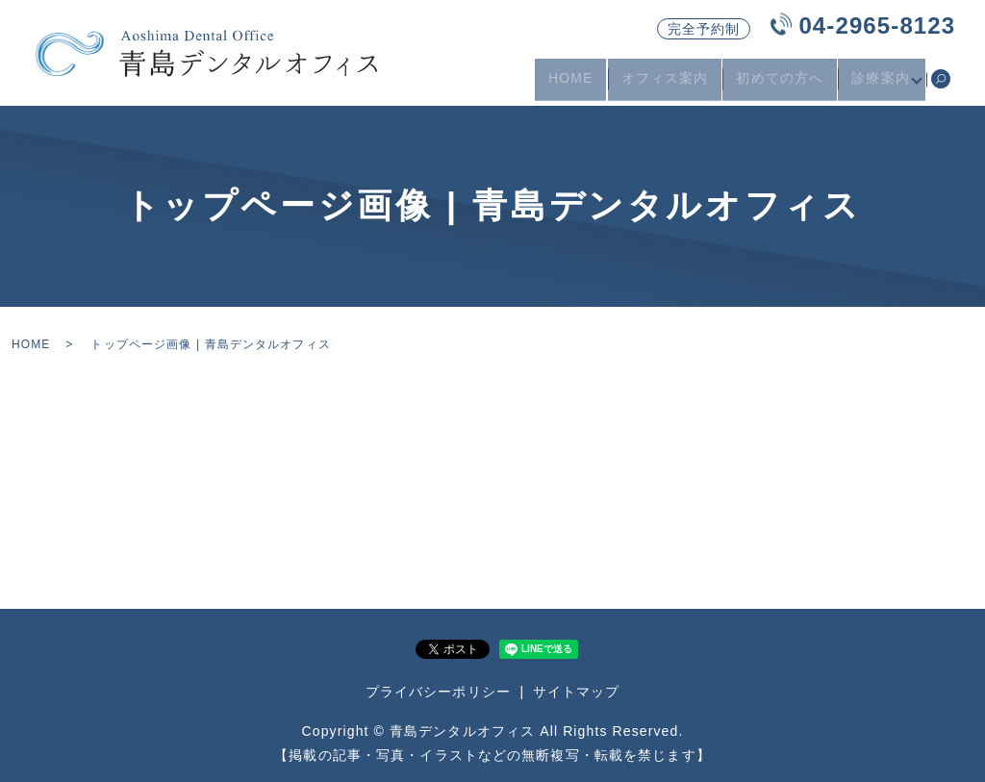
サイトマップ (576, 691)
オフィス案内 (660, 84)
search (940, 85)
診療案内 (876, 84)
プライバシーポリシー (438, 691)
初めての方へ (776, 84)
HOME (565, 84)
